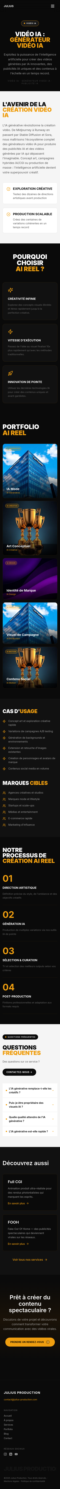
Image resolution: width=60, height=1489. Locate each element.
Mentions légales (11, 1481)
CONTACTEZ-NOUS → (19, 1072)
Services (8, 1424)
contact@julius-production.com (20, 1399)
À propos (8, 1420)
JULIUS (9, 6)
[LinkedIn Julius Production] (10, 1454)
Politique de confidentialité (33, 1481)
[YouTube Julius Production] (16, 1454)
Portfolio (8, 1429)
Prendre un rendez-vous (30, 1342)
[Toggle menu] (52, 6)
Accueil (8, 1415)
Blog (6, 1433)
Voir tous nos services (29, 1259)
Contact (8, 1438)
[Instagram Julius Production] (5, 1454)
